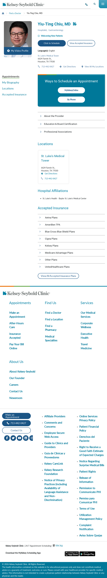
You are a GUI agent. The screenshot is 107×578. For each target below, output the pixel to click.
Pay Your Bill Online (16, 346)
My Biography (10, 82)
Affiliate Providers (54, 416)
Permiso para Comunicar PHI (88, 500)
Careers (13, 384)
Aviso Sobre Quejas (90, 535)
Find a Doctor (15, 13)
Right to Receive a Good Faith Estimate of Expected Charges (91, 451)
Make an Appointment (17, 314)
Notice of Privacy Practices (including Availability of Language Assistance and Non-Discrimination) (56, 490)
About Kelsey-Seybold (22, 371)
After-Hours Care (16, 325)
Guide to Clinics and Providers (56, 445)
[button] (18, 39)
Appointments (10, 76)
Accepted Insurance (14, 94)
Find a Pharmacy (50, 327)
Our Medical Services (88, 314)
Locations (8, 88)
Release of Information (86, 479)
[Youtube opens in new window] (19, 438)
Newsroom (15, 398)
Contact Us (15, 391)
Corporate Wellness (87, 325)
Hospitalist (42, 30)
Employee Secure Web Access (54, 434)
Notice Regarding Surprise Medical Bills (91, 463)
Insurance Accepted (15, 335)
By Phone (71, 99)
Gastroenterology (55, 30)
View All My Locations (94, 66)
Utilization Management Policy (90, 516)
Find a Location (54, 319)
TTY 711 (58, 546)
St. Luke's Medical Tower (48, 56)
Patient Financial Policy (89, 428)
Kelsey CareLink (53, 463)
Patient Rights (87, 471)
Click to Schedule (52, 43)
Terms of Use (87, 508)
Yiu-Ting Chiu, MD (34, 13)
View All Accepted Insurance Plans (58, 275)
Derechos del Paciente (87, 438)
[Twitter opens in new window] (13, 438)
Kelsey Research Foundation (53, 471)
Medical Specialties (51, 338)
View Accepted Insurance (81, 43)
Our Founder (17, 378)
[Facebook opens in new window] (6, 438)
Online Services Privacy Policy (88, 418)
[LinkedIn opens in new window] (25, 438)
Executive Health (86, 335)
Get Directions (69, 66)
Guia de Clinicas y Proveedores (54, 455)
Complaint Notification (86, 527)
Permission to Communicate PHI (90, 490)
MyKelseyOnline (71, 90)
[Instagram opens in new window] (32, 438)
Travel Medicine (86, 346)
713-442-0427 (47, 66)
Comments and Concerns (53, 424)
